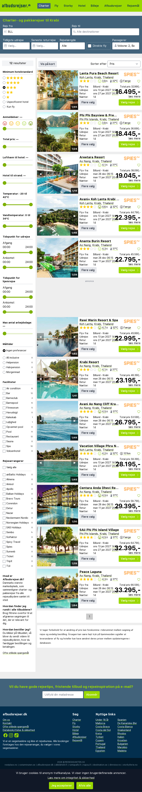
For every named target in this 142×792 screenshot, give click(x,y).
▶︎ (75, 90)
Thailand (108, 77)
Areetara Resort (92, 157)
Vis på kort (47, 64)
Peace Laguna (90, 572)
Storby (68, 5)
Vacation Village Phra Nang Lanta (105, 446)
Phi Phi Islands (88, 119)
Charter (44, 5)
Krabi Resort (89, 362)
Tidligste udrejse (13, 40)
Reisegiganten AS (75, 762)
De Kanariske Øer (127, 723)
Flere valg (88, 102)
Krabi (97, 77)
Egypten (100, 750)
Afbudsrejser (113, 5)
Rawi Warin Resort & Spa (98, 320)
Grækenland (124, 730)
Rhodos (122, 733)
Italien (121, 737)
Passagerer (119, 40)
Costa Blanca (125, 726)
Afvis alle (85, 785)
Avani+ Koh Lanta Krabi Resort (103, 199)
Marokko (122, 747)
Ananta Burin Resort (95, 241)
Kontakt (7, 723)
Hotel (81, 5)
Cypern (100, 740)
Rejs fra (8, 26)
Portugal (100, 743)
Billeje (95, 5)
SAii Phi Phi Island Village (99, 530)
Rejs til (76, 26)
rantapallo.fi (75, 765)
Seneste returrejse (43, 40)
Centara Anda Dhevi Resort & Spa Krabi (110, 488)
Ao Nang (85, 161)
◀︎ (40, 90)
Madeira (122, 750)
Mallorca (100, 723)
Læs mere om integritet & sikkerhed (71, 777)
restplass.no (11, 765)
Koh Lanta (85, 77)
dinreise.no (115, 765)
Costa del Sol (103, 730)
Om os (6, 719)
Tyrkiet (99, 737)
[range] (4, 128)
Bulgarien (123, 743)
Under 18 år (102, 719)
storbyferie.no (130, 765)
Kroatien (122, 740)
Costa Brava (103, 726)
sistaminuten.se (27, 765)
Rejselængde (68, 40)
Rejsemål (133, 5)
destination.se (100, 765)
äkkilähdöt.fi (61, 765)
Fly (56, 5)
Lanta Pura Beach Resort (99, 73)
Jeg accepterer (61, 785)
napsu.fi (87, 765)
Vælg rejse (129, 102)
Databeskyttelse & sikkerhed (19, 730)
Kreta (99, 733)
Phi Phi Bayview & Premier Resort (105, 115)
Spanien (122, 719)
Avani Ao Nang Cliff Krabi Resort (104, 404)
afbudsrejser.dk (45, 765)
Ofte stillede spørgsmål (16, 653)
